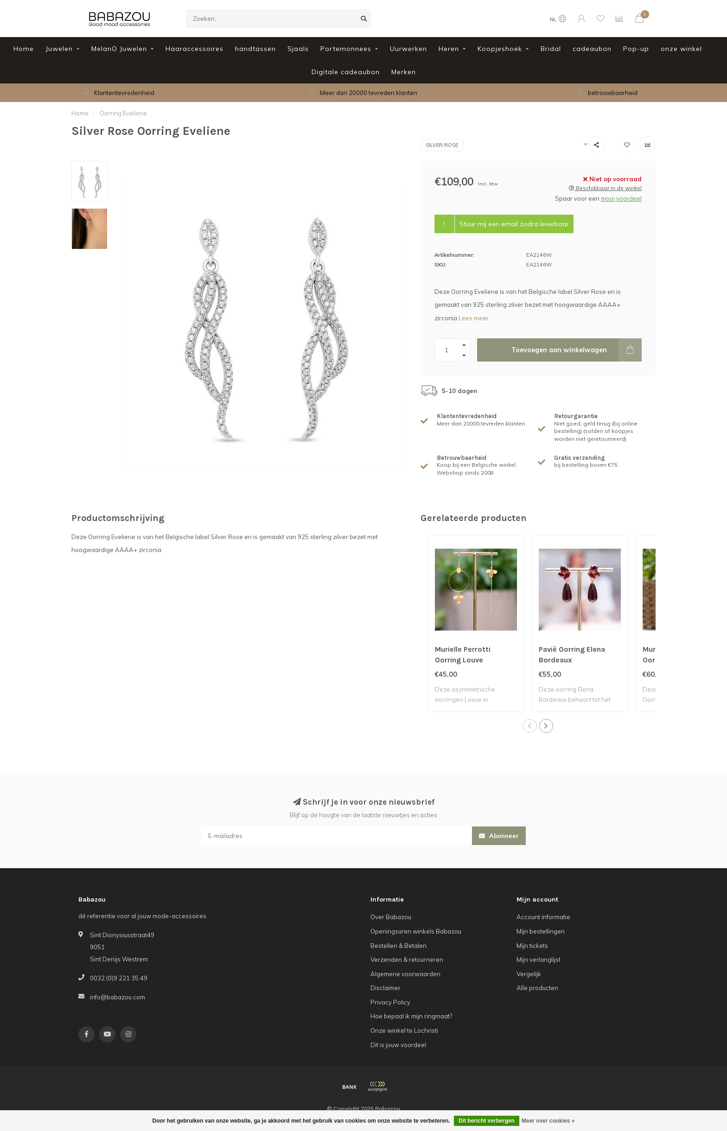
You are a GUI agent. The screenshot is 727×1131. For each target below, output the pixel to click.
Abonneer (499, 835)
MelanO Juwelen (119, 48)
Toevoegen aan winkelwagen (576, 350)
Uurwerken (408, 48)
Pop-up (636, 48)
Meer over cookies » (548, 1121)
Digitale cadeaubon (346, 72)
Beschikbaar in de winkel (605, 187)
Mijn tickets (532, 945)
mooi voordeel (621, 198)
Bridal (551, 48)
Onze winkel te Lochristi (404, 1030)
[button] (530, 726)
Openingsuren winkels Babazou (415, 931)
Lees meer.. (475, 318)
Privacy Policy (390, 1002)
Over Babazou (390, 917)
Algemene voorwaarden (405, 974)
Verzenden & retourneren (406, 959)
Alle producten (537, 987)
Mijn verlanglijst (539, 959)
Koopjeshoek (500, 48)
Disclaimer (385, 987)
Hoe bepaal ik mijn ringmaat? (411, 1016)
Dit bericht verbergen (487, 1121)
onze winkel (681, 48)
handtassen (255, 48)
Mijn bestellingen (541, 931)
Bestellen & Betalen (398, 945)
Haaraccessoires (194, 48)
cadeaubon (592, 48)
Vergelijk (529, 974)
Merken (403, 72)
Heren (449, 48)
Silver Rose (442, 145)
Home (23, 48)
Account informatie (543, 917)
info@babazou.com (117, 997)
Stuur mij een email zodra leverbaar (514, 224)
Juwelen (59, 48)
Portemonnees (345, 48)
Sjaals (298, 48)
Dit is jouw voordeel (398, 1044)
